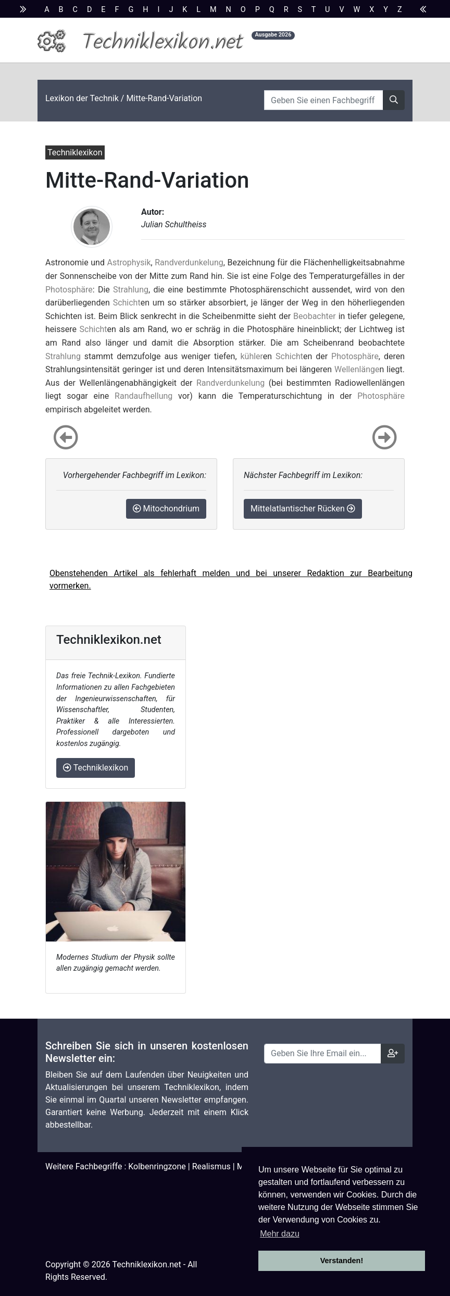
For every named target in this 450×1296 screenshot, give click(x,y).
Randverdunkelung (189, 262)
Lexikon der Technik (82, 98)
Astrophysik (129, 262)
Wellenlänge (356, 369)
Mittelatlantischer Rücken (303, 508)
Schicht (127, 303)
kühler (251, 356)
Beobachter (314, 316)
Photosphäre (69, 290)
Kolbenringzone (157, 1166)
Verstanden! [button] (341, 1260)
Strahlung (130, 290)
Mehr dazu (279, 1233)
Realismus (211, 1166)
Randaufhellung (143, 396)
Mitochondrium (166, 508)
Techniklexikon (95, 768)
